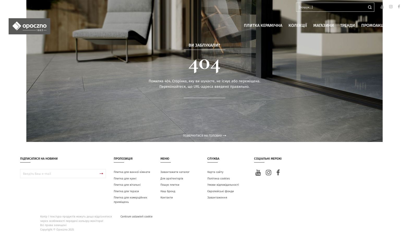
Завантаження (217, 197)
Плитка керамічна (263, 25)
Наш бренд (167, 191)
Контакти (166, 197)
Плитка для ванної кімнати (132, 172)
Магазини (323, 25)
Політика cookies (218, 178)
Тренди (347, 25)
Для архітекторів (171, 178)
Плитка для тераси (126, 191)
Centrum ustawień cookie (137, 216)
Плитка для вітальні (127, 184)
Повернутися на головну (204, 135)
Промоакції (373, 25)
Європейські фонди (220, 191)
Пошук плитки (169, 184)
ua (18, 7)
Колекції (297, 25)
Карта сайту (215, 172)
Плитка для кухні (125, 178)
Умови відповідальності (223, 184)
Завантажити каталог (175, 172)
